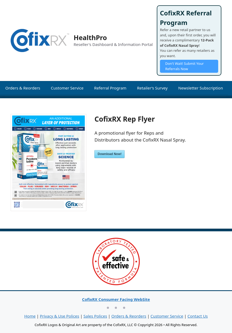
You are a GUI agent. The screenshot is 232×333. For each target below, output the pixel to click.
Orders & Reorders (22, 88)
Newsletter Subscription (200, 88)
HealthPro (90, 37)
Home (30, 316)
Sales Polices (95, 316)
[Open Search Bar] (7, 103)
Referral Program (110, 88)
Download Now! (109, 154)
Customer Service (67, 88)
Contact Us (197, 316)
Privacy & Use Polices (59, 316)
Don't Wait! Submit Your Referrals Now (184, 66)
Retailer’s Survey (152, 88)
